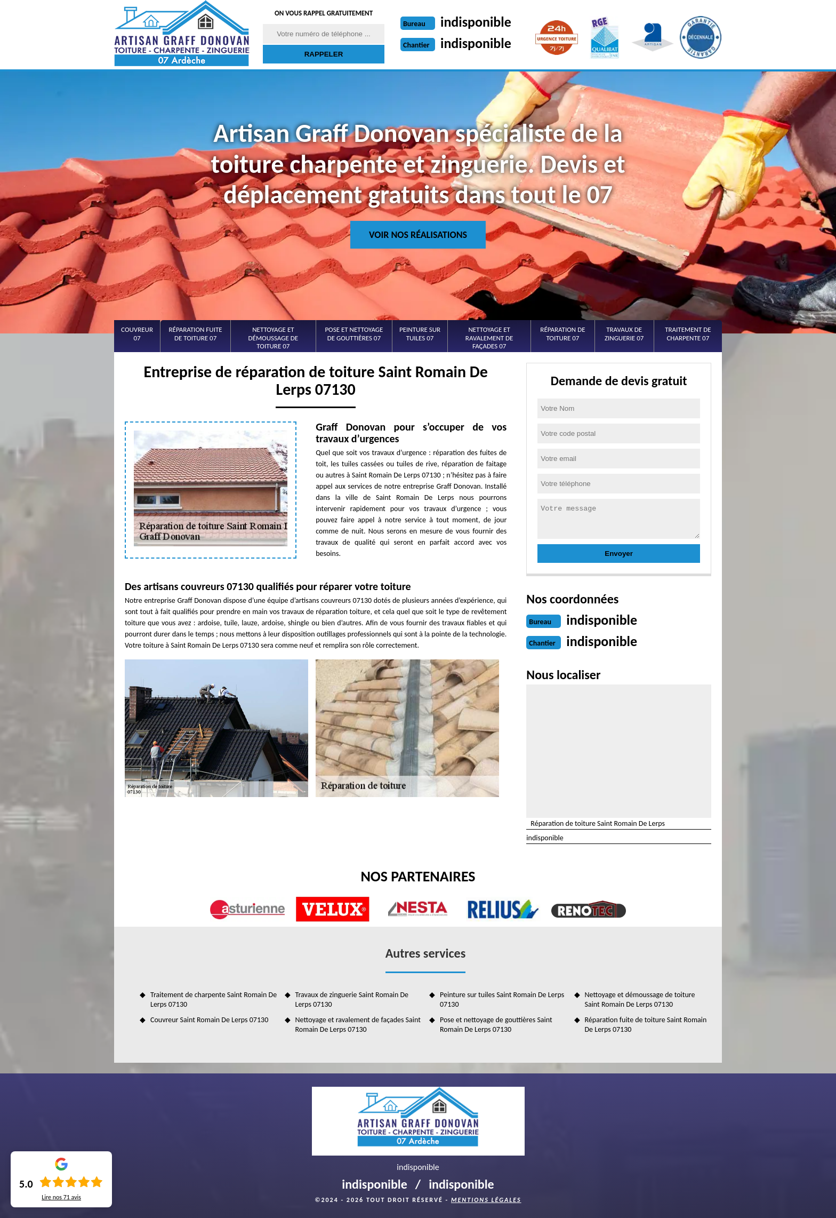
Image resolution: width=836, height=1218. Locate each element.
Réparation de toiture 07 (562, 333)
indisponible (475, 21)
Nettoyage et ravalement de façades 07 (489, 337)
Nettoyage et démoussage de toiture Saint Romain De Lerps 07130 (640, 999)
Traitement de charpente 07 (688, 333)
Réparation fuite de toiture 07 (195, 333)
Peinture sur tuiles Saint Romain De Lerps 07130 (502, 999)
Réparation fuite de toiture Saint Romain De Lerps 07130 (646, 1024)
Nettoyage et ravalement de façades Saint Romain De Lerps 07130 (358, 1024)
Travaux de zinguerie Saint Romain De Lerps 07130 (351, 999)
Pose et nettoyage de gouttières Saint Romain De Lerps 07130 (496, 1024)
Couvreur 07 (137, 333)
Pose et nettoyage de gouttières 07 (354, 333)
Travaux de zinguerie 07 (624, 333)
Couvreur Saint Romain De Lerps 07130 (209, 1019)
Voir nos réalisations (418, 235)
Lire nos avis (61, 1197)
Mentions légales (486, 1200)
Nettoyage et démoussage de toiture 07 (273, 337)
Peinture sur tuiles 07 (419, 333)
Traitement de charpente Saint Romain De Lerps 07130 (213, 999)
